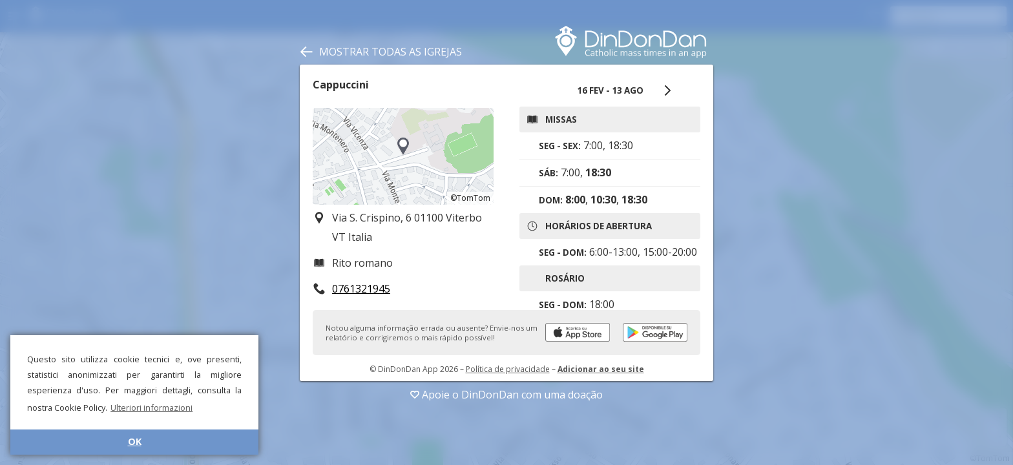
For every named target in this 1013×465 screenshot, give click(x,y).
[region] (403, 156)
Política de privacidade (508, 369)
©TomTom (470, 197)
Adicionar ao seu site (601, 369)
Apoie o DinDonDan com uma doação (506, 395)
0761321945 (361, 289)
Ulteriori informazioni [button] (151, 407)
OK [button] (134, 441)
